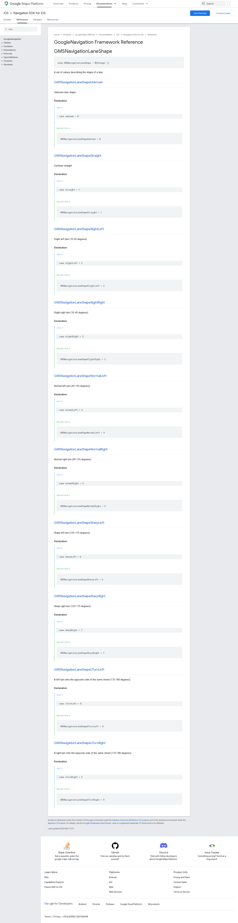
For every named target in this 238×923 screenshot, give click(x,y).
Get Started (200, 13)
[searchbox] (20, 29)
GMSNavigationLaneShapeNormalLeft (80, 376)
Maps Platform (26, 4)
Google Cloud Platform (131, 904)
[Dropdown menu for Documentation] (116, 3)
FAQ (46, 877)
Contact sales (223, 13)
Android (113, 877)
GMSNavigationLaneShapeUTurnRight (79, 743)
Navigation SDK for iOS (29, 13)
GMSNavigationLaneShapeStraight (77, 156)
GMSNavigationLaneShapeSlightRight (79, 302)
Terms (47, 916)
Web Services (115, 892)
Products (73, 3)
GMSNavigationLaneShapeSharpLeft (79, 523)
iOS (6, 13)
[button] (20, 43)
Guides (7, 19)
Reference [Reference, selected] (22, 19)
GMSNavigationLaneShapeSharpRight (79, 596)
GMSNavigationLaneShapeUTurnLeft (79, 670)
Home (56, 35)
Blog (124, 3)
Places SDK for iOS (53, 887)
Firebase (110, 904)
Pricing (87, 3)
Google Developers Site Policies (97, 823)
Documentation (105, 35)
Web (111, 887)
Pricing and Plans (181, 877)
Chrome (96, 904)
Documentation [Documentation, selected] (104, 3)
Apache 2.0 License (56, 823)
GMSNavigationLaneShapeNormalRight (80, 449)
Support (177, 887)
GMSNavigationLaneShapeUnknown (78, 82)
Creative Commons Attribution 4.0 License (130, 820)
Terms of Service (181, 892)
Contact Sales (180, 882)
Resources (52, 19)
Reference (152, 35)
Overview (58, 3)
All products (154, 904)
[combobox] (215, 3)
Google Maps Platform (85, 35)
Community (138, 3)
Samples (37, 19)
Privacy (57, 916)
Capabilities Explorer (54, 882)
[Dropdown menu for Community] (147, 3)
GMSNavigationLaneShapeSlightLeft (79, 229)
